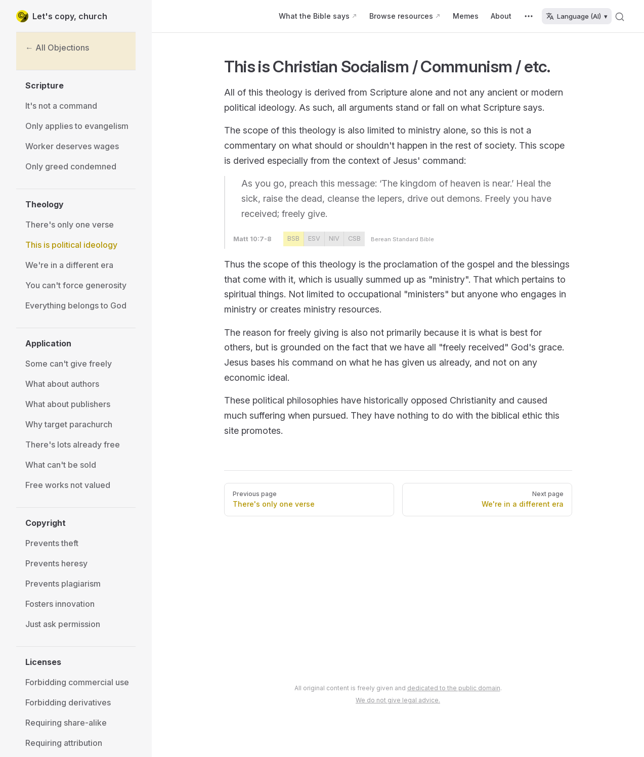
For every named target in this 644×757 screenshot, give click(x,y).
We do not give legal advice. (398, 700)
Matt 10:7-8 (252, 239)
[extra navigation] (529, 16)
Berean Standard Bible (402, 239)
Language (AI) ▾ (577, 16)
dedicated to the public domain (453, 688)
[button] (80, 85)
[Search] (620, 16)
